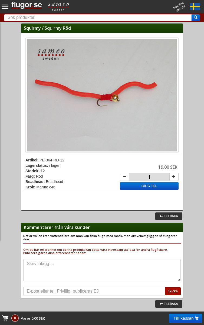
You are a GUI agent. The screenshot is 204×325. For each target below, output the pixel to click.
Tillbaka (169, 216)
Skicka (173, 291)
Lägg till (149, 186)
